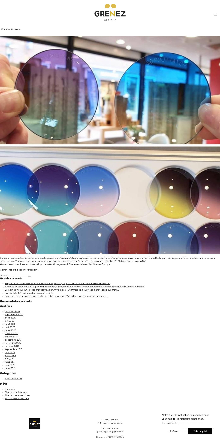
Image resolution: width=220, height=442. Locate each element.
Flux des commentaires (17, 395)
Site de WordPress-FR (17, 399)
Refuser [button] (174, 431)
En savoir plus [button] (170, 423)
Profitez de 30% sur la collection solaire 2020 (29, 293)
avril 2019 (10, 365)
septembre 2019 (13, 349)
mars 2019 (10, 368)
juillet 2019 (10, 356)
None (17, 29)
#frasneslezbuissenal (78, 264)
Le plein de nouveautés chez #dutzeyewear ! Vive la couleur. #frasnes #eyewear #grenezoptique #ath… (62, 290)
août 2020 (10, 318)
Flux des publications (16, 392)
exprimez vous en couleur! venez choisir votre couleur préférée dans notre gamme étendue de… (56, 296)
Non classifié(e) (13, 379)
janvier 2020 (11, 337)
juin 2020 (9, 321)
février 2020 (11, 334)
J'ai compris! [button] (200, 431)
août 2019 (10, 352)
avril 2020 (10, 327)
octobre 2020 (12, 311)
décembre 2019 (13, 340)
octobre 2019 (12, 346)
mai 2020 (10, 324)
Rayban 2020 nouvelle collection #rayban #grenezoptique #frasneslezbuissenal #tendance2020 (57, 284)
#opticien (42, 264)
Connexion (10, 389)
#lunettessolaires (9, 264)
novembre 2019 (13, 343)
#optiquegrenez (57, 264)
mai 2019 (9, 362)
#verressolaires (28, 264)
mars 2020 (10, 330)
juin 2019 (9, 359)
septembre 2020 (14, 315)
